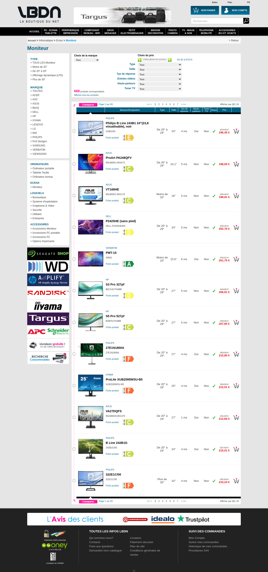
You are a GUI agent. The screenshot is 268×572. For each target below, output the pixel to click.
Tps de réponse (184, 109)
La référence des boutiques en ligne (39, 17)
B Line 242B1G (116, 442)
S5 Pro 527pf (115, 316)
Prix (224, 110)
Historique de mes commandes (208, 546)
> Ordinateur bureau (41, 176)
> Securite (36, 209)
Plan (230, 2)
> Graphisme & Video (42, 205)
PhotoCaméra (173, 31)
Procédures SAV (199, 550)
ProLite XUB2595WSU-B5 (124, 379)
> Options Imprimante (42, 241)
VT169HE (112, 189)
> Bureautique (38, 197)
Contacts (94, 542)
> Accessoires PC (40, 237)
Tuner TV (206, 109)
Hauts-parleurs (196, 109)
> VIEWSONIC (38, 153)
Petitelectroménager (132, 31)
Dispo (214, 110)
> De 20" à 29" (38, 71)
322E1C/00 (113, 474)
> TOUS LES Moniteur (42, 62)
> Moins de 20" (38, 66)
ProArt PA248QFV (119, 157)
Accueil (34, 31)
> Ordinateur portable (42, 168)
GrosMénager (110, 31)
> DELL (34, 112)
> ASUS (34, 103)
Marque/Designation (130, 110)
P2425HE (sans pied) (121, 221)
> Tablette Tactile (39, 172)
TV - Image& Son (188, 31)
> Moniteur (36, 187)
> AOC (34, 99)
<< (148, 104)
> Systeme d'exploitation (44, 201)
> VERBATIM (37, 149)
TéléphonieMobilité (206, 31)
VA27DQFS (114, 411)
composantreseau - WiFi (92, 31)
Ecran (59, 40)
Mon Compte (197, 537)
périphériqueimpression (70, 31)
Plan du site (137, 546)
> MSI (33, 133)
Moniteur (71, 40)
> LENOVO (36, 124)
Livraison (135, 537)
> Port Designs (38, 141)
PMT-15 (111, 252)
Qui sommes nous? (101, 537)
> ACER (34, 95)
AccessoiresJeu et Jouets (227, 31)
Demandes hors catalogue (105, 550)
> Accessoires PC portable (45, 232)
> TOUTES (36, 91)
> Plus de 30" (37, 79)
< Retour (234, 40)
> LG (33, 128)
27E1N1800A (115, 347)
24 (237, 104)
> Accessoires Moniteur (43, 228)
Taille (173, 110)
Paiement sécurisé (141, 542)
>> (184, 104)
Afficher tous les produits (86, 95)
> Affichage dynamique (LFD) (46, 75)
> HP (33, 116)
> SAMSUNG (37, 145)
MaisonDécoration (155, 31)
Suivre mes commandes (204, 542)
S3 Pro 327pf (115, 284)
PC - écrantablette (50, 31)
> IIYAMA (35, 120)
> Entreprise (37, 218)
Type (162, 110)
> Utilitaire (36, 214)
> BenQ (34, 107)
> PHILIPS (36, 137)
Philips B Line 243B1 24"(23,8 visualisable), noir (127, 124)
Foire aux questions (101, 546)
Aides (215, 2)
